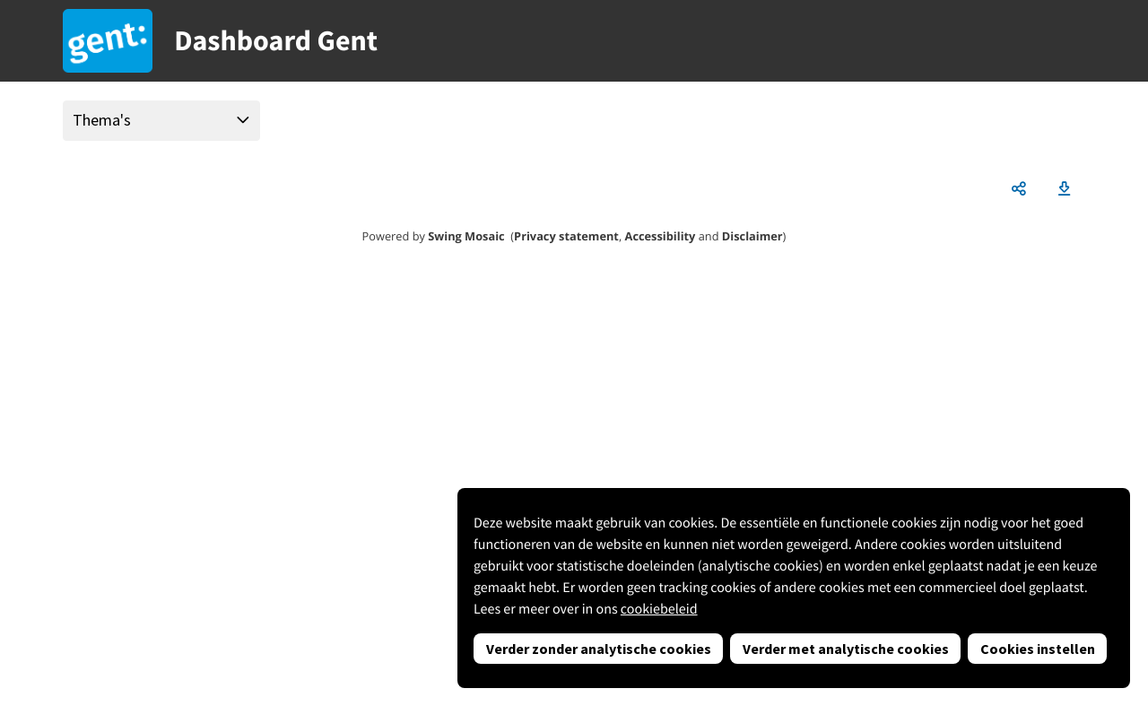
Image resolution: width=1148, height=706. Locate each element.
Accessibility (660, 236)
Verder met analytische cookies (846, 649)
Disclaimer (752, 236)
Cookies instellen (1037, 649)
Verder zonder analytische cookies (598, 649)
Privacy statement (566, 236)
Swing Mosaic (466, 236)
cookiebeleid (659, 609)
